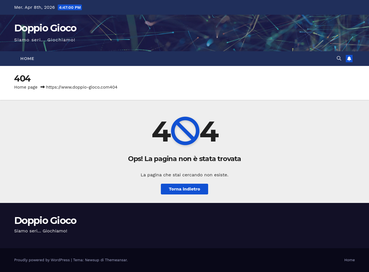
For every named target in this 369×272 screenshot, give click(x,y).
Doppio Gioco (45, 28)
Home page (26, 87)
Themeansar (116, 260)
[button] (339, 58)
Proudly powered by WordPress (42, 260)
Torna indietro (184, 189)
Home (27, 58)
